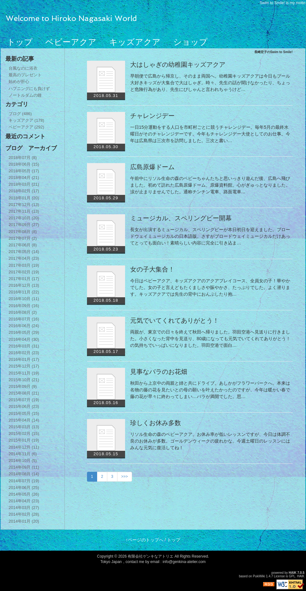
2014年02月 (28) (24, 514)
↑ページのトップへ (144, 539)
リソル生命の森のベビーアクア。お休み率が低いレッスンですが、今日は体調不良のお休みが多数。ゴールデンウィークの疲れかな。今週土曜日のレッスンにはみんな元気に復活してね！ (210, 441)
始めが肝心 (19, 81)
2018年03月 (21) (24, 184)
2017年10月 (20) (24, 218)
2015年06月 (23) (24, 406)
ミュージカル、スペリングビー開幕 (181, 218)
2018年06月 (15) (24, 164)
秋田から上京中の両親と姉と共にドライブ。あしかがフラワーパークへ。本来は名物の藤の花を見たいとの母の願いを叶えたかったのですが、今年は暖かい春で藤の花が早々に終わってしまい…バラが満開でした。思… (210, 390)
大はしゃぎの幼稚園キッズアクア (177, 64)
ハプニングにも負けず (29, 88)
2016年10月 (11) (24, 298)
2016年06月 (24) (24, 325)
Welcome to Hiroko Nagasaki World (71, 18)
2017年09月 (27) (24, 224)
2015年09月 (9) (23, 386)
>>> (124, 476)
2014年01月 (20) (24, 521)
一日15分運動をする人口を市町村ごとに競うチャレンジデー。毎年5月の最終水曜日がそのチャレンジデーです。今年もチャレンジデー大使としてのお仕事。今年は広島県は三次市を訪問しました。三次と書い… (210, 134)
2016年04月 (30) (24, 339)
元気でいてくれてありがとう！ (174, 320)
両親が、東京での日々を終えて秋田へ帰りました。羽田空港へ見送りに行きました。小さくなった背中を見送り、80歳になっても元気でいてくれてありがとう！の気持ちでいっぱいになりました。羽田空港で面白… (210, 338)
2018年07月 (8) (23, 157)
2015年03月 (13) (24, 426)
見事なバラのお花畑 (158, 371)
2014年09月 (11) (24, 467)
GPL (292, 576)
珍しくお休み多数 (155, 422)
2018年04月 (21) (24, 177)
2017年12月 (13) (24, 204)
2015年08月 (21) (24, 393)
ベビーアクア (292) (26, 127)
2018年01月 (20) (24, 198)
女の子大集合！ (152, 269)
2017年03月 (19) (24, 265)
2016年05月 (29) (24, 332)
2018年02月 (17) (24, 191)
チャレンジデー (152, 115)
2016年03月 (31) (24, 346)
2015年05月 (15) (24, 413)
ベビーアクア (70, 42)
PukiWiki (259, 576)
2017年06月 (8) (23, 245)
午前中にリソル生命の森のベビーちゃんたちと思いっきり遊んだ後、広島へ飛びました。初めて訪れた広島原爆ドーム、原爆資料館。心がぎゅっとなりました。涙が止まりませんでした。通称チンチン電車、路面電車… (210, 185)
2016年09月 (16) (24, 305)
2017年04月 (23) (24, 258)
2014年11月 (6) (23, 453)
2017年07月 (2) (23, 238)
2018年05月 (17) (24, 170)
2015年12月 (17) (24, 366)
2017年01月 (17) (24, 278)
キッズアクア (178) (26, 120)
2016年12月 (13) (24, 285)
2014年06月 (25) (24, 487)
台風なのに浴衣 (23, 68)
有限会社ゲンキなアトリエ (150, 556)
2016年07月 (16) (24, 319)
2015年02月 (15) (24, 433)
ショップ (190, 42)
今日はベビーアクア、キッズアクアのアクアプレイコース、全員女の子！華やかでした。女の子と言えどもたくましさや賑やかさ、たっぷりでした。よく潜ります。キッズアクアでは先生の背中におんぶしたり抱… (210, 287)
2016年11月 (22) (24, 292)
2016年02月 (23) (24, 352)
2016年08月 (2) (23, 312)
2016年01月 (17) (24, 359)
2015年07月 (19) (24, 399)
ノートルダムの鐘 (25, 95)
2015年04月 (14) (24, 420)
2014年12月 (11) (24, 447)
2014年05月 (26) (24, 494)
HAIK (292, 572)
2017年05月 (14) (24, 251)
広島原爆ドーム (152, 166)
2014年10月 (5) (23, 460)
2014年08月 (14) (24, 473)
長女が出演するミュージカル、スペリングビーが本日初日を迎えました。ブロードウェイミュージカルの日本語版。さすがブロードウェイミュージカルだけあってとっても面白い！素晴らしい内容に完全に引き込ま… (210, 236)
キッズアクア (135, 42)
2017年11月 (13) (24, 211)
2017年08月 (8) (23, 231)
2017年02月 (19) (24, 272)
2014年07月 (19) (24, 480)
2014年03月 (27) (24, 507)
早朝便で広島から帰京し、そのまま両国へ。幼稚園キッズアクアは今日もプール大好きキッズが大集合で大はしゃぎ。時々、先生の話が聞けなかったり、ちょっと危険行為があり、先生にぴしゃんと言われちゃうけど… (210, 82)
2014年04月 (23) (24, 500)
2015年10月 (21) (24, 379)
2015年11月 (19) (24, 373)
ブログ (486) (20, 113)
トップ (20, 42)
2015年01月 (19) (24, 440)
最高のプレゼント (25, 74)
